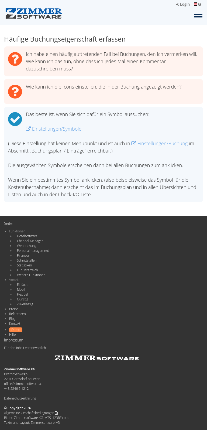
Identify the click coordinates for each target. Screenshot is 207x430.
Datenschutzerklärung (20, 398)
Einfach (22, 284)
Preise (13, 309)
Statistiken (24, 265)
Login (183, 4)
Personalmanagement (33, 250)
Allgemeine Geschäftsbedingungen (31, 413)
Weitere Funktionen (31, 275)
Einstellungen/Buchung (159, 143)
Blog (12, 318)
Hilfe (12, 334)
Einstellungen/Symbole (53, 129)
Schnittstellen (26, 260)
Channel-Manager (30, 241)
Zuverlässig (25, 304)
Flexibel (22, 294)
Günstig (22, 299)
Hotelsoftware (27, 236)
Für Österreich (27, 270)
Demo (15, 329)
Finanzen (23, 255)
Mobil (21, 289)
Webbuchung (26, 245)
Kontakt (14, 323)
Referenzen (17, 314)
